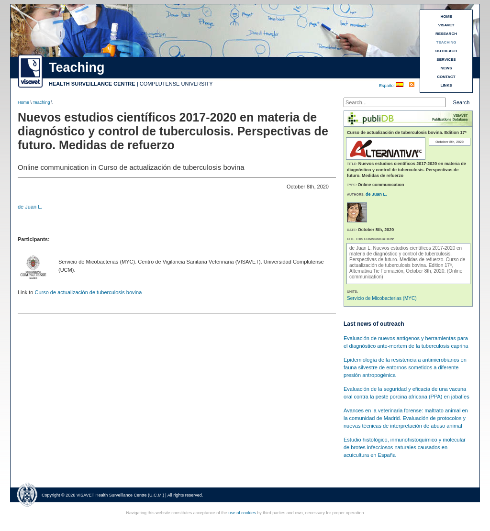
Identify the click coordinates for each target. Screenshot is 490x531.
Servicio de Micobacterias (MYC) (382, 298)
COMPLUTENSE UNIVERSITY (176, 84)
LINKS (446, 85)
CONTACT (446, 77)
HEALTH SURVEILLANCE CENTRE (92, 84)
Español (387, 85)
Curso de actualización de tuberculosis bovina (88, 292)
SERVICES (446, 59)
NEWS (446, 68)
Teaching (41, 102)
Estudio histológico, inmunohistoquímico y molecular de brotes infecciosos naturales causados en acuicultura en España (405, 447)
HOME (446, 16)
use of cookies (242, 512)
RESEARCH (446, 34)
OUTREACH (446, 51)
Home (23, 102)
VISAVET (446, 25)
